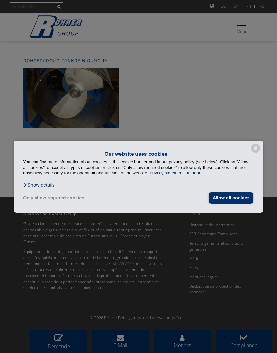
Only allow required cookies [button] (53, 197)
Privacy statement (166, 173)
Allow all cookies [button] (230, 197)
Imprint (193, 173)
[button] (39, 184)
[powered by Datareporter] (255, 152)
